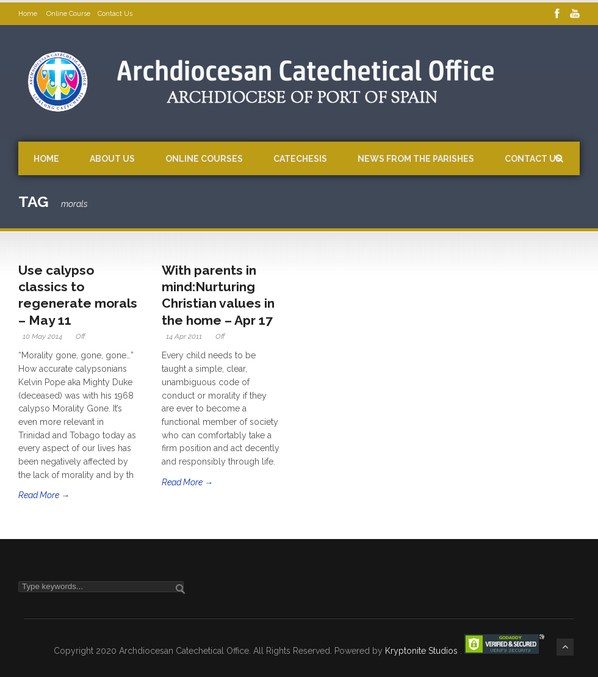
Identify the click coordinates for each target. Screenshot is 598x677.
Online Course (68, 14)
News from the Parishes (416, 159)
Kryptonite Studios (422, 651)
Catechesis (300, 159)
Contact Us (115, 14)
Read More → (44, 495)
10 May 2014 (42, 336)
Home (28, 14)
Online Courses (204, 159)
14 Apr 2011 (184, 336)
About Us (112, 159)
